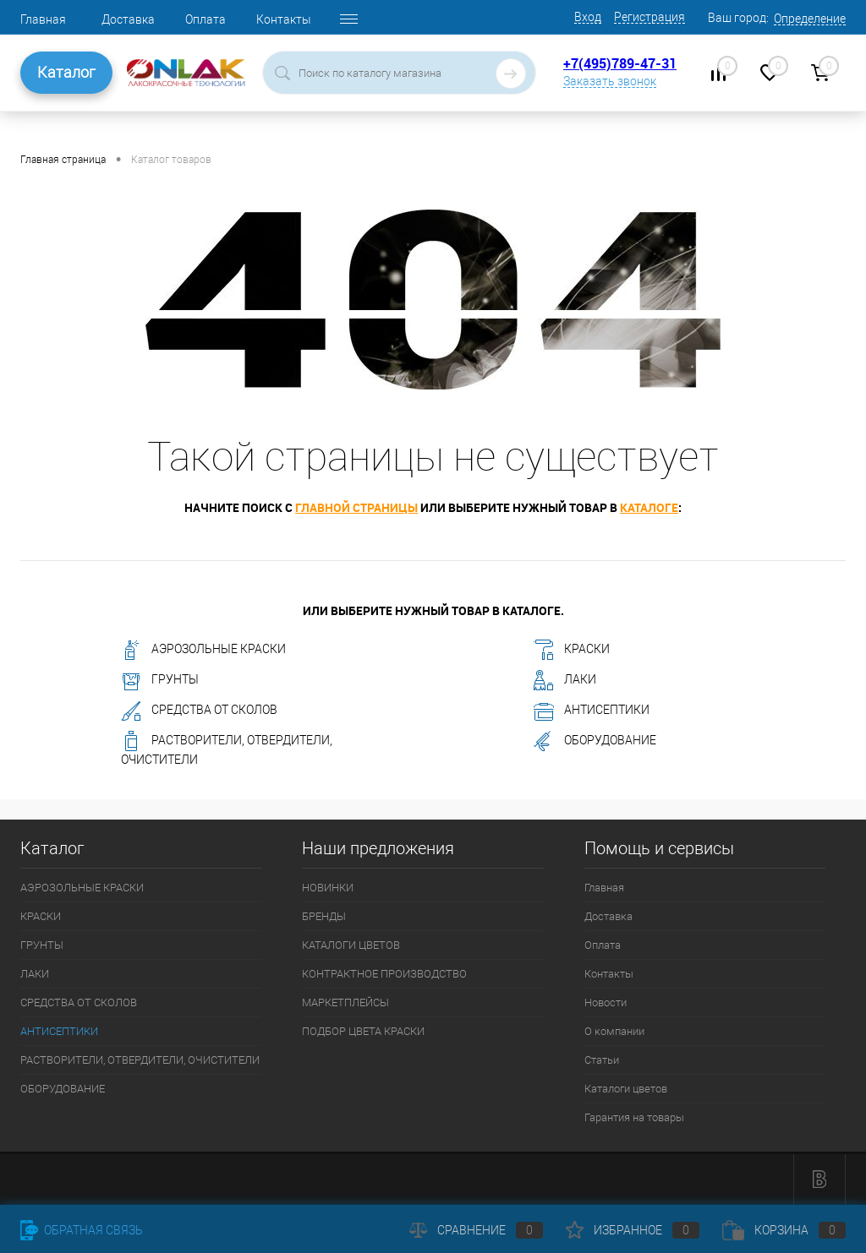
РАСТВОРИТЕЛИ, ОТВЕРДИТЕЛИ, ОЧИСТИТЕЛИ (226, 748)
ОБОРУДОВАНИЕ (595, 741)
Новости (605, 1002)
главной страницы (356, 507)
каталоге (649, 507)
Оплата (205, 19)
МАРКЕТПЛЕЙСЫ (345, 1002)
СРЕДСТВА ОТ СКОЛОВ (199, 710)
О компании (614, 1031)
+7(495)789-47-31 (620, 63)
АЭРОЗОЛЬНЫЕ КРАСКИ (203, 650)
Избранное (632, 1230)
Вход (587, 17)
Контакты (283, 19)
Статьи (601, 1060)
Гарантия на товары (634, 1117)
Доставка (128, 19)
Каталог (66, 72)
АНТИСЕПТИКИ (592, 710)
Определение (810, 18)
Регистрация (649, 17)
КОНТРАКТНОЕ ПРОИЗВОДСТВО (384, 973)
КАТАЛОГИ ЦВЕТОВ (351, 945)
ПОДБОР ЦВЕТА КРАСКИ (363, 1031)
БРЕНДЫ (324, 916)
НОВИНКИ (328, 887)
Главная (43, 19)
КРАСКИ (572, 650)
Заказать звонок (609, 81)
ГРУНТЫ (160, 680)
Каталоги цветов (625, 1088)
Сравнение (476, 1230)
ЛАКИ (565, 680)
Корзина (784, 1230)
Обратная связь (81, 1230)
